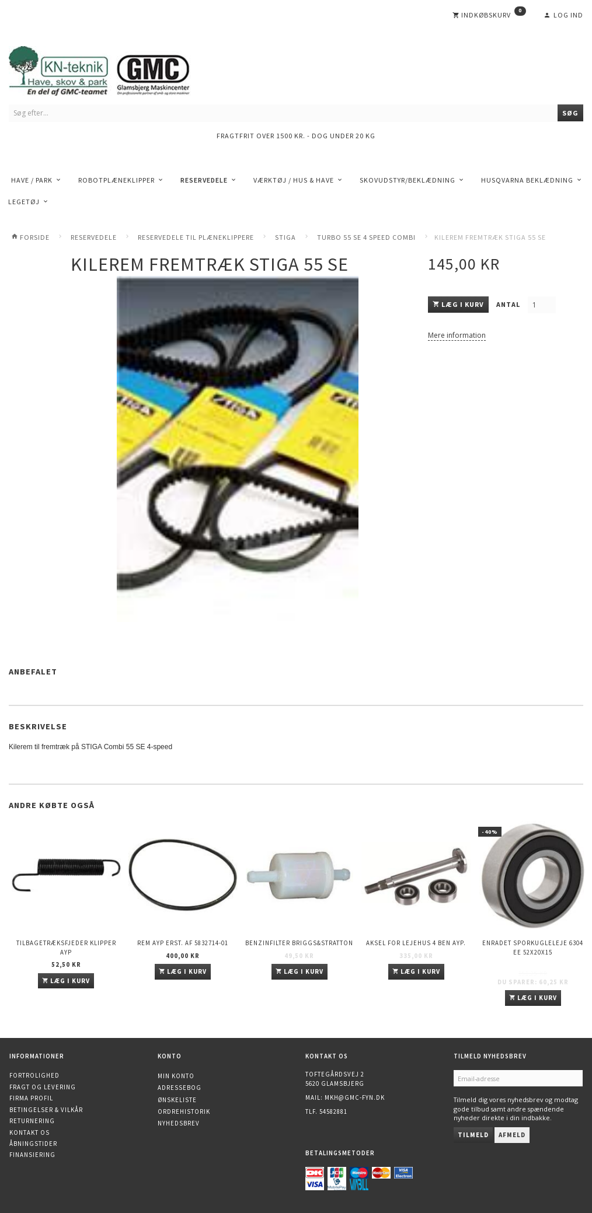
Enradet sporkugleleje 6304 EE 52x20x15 (532, 947)
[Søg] (570, 112)
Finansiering (32, 1155)
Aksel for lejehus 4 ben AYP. (416, 943)
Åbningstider (33, 1143)
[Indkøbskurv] (489, 15)
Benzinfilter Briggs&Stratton (299, 943)
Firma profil (31, 1098)
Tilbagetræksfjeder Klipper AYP (66, 947)
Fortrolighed (34, 1075)
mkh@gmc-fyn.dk (355, 1097)
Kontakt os (29, 1132)
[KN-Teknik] (114, 68)
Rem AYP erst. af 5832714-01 (182, 943)
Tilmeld (473, 1135)
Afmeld (512, 1135)
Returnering (32, 1121)
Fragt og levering (42, 1087)
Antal (509, 304)
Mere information (457, 335)
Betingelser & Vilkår (46, 1110)
